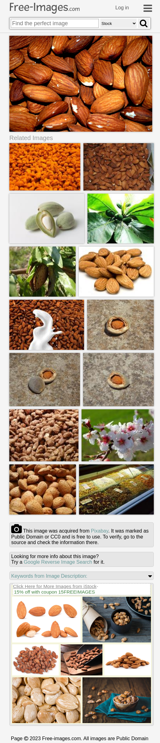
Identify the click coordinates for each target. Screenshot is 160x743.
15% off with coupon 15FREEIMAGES (54, 592)
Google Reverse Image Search (58, 562)
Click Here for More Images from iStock (54, 586)
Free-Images (44, 7)
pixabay (99, 531)
